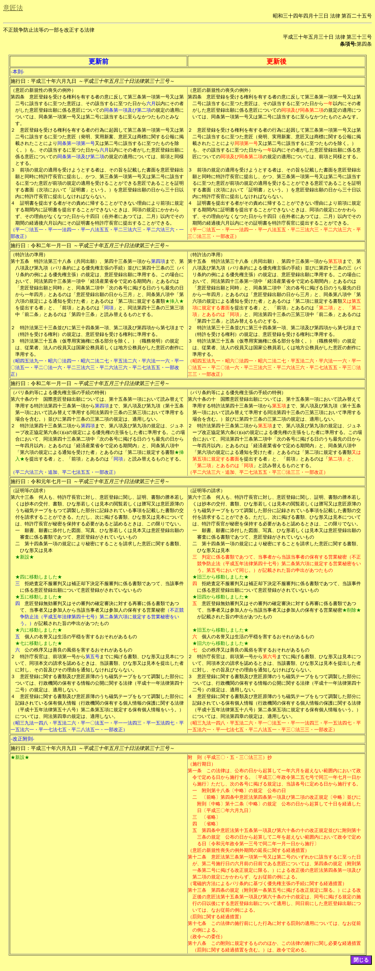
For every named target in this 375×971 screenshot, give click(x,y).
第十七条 (197, 923)
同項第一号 (246, 143)
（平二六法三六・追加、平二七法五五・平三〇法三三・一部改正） (258, 472)
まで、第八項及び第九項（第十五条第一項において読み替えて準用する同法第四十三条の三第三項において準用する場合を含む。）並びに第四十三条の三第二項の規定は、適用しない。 (99, 412)
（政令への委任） (206, 936)
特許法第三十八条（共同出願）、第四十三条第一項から (92, 261)
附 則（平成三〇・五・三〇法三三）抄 (230, 757)
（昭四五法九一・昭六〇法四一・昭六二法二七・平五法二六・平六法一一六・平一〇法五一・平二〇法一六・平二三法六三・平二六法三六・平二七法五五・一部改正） (97, 367)
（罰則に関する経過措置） (216, 916)
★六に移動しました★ (38, 630)
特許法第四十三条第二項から (50, 425)
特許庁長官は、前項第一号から (52, 656)
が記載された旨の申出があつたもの (71, 623)
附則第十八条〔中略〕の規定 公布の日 (244, 790)
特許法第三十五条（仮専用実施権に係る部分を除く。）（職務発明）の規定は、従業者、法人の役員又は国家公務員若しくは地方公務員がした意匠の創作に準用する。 (99, 347)
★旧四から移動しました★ (220, 597)
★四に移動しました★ (38, 577)
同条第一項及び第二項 (127, 110)
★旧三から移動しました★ (220, 577)
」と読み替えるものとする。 (153, 459)
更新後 (276, 61)
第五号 (92, 656)
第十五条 (20, 261)
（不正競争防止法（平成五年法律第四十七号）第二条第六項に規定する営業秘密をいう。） (102, 616)
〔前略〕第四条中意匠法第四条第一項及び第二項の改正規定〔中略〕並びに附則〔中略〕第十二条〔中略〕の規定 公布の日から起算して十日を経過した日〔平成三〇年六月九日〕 (279, 803)
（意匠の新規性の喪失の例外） (43, 90)
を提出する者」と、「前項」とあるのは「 (59, 308)
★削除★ (351, 610)
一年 (328, 103)
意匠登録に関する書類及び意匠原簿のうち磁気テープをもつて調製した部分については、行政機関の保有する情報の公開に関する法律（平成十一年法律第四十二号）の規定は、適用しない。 (99, 683)
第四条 (18, 97)
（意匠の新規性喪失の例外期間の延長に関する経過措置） (248, 850)
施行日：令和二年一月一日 (90, 245)
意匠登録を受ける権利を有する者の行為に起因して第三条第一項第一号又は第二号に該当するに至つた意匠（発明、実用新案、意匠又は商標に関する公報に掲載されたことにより (99, 136)
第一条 (195, 770)
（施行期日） (202, 764)
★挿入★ (174, 301)
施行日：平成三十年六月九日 (92, 81)
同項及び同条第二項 (302, 110)
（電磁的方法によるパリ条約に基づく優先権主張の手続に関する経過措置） (267, 883)
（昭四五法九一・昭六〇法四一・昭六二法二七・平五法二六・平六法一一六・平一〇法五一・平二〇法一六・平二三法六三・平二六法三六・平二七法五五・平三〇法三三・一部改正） (274, 367)
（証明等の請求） (29, 490)
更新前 (98, 61)
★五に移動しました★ (38, 597)
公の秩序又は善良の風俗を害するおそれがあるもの (78, 650)
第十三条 (197, 890)
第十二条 (197, 857)
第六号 (270, 656)
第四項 (158, 261)
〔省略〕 (211, 817)
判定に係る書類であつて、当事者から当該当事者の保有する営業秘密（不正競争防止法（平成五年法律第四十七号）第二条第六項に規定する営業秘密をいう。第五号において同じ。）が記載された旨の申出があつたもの (279, 563)
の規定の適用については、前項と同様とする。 (312, 156)
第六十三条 (22, 497)
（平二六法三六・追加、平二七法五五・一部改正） (64, 472)
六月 (151, 103)
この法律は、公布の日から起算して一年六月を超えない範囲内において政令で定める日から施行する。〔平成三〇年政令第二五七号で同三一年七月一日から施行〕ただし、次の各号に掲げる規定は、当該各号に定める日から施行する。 (276, 777)
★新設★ (24, 557)
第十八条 (197, 943)
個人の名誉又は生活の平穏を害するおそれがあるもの (81, 636)
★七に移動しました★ (38, 643)
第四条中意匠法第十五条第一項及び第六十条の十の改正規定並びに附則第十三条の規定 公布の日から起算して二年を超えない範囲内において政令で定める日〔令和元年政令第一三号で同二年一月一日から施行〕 (279, 837)
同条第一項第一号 (76, 143)
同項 (109, 308)
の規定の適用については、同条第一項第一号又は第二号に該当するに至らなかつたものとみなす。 (99, 116)
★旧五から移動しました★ (220, 630)
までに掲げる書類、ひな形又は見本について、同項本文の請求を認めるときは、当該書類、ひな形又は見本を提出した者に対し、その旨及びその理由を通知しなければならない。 (99, 663)
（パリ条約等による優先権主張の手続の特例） (60, 392)
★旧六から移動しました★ (220, 643)
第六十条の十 (25, 399)
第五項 (335, 261)
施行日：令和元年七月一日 (90, 481)
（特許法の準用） (29, 254)
